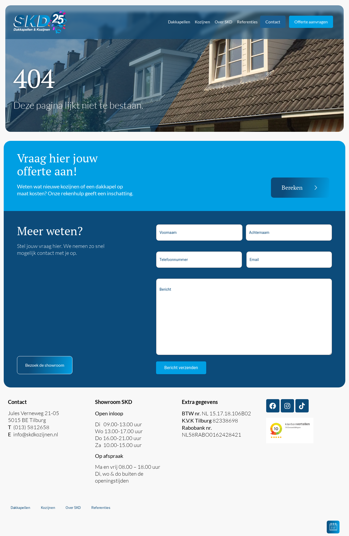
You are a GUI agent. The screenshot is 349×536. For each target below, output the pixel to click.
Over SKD (223, 21)
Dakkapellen (179, 21)
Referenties (247, 21)
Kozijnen (202, 21)
